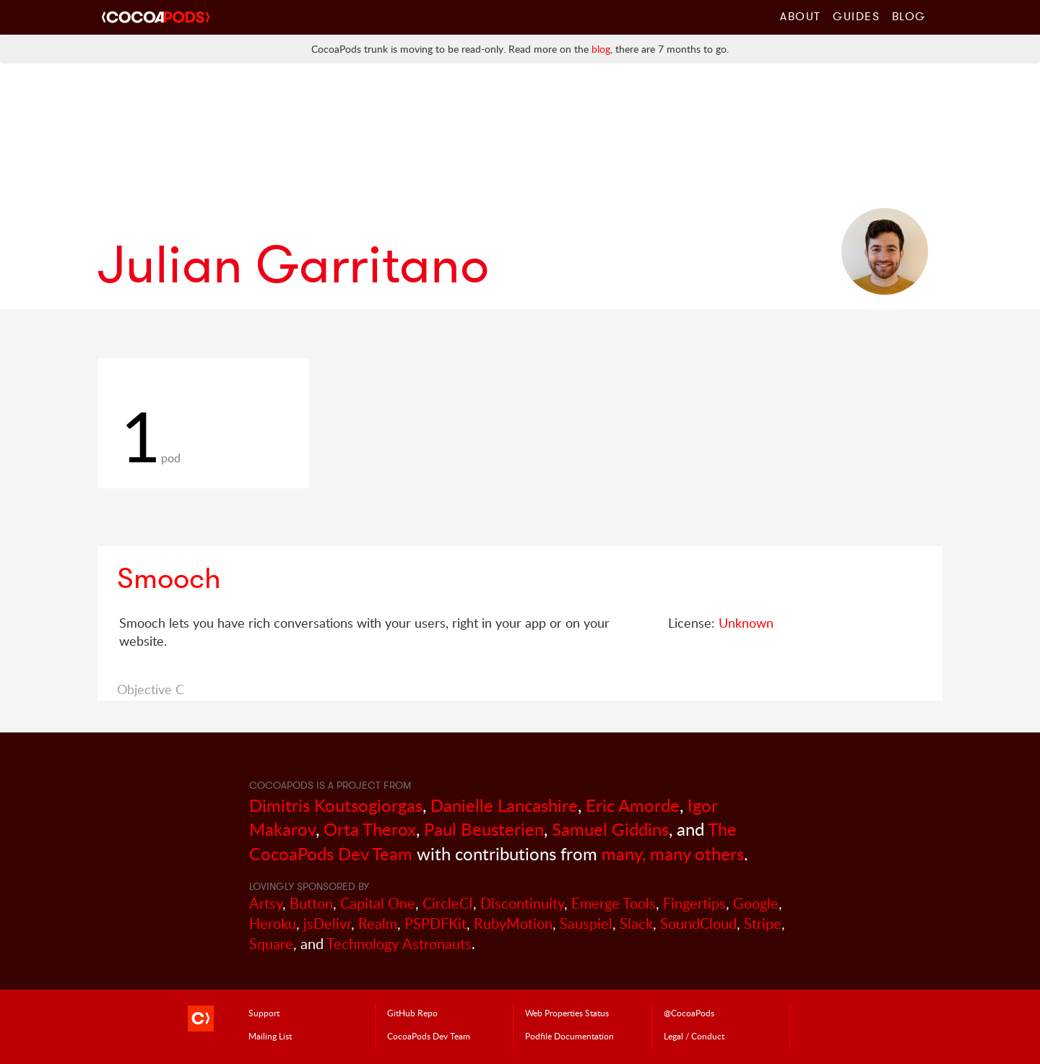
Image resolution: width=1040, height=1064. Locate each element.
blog (601, 49)
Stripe (762, 923)
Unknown (746, 622)
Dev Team (428, 1036)
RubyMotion (513, 923)
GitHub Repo (412, 1012)
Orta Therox (370, 829)
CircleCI (447, 903)
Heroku (272, 923)
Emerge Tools (613, 903)
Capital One (377, 903)
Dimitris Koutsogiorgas (335, 805)
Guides (856, 16)
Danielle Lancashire (504, 805)
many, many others (673, 853)
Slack (636, 923)
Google (756, 903)
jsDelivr (327, 923)
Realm (377, 923)
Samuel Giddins (610, 829)
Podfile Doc (569, 1036)
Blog (909, 16)
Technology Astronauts (399, 943)
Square (271, 943)
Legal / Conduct (694, 1036)
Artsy (265, 903)
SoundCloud (698, 923)
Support (264, 1012)
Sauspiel (586, 923)
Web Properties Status (567, 1012)
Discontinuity (522, 903)
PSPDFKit (435, 923)
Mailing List (270, 1036)
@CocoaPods (689, 1012)
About (800, 16)
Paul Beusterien (484, 829)
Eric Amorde (633, 805)
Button (311, 903)
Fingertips (694, 903)
